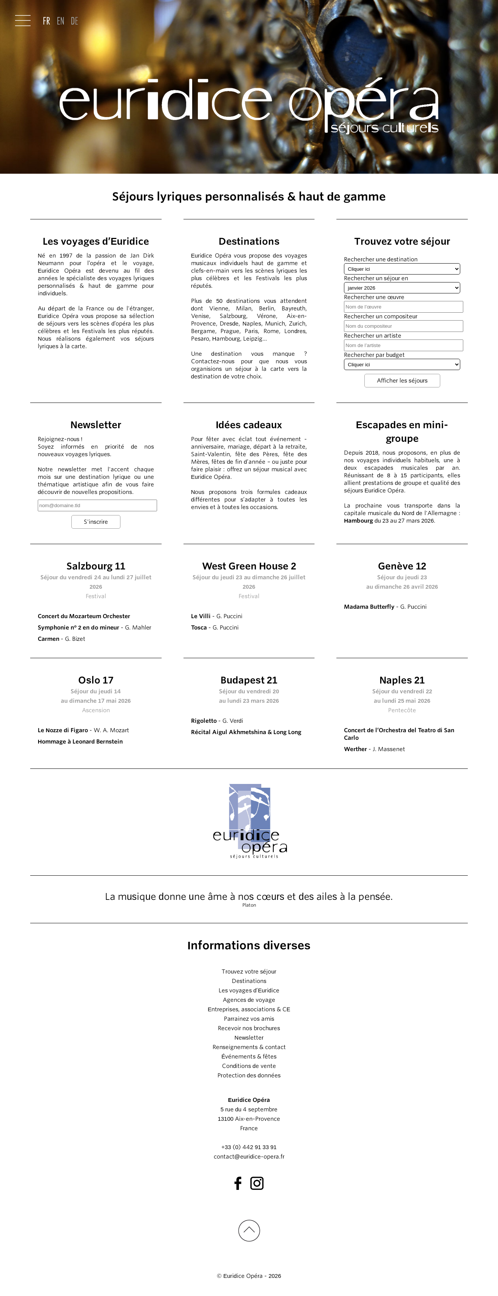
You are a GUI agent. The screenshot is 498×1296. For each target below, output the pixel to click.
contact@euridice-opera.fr (249, 1156)
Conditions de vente (249, 1066)
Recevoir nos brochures (249, 1028)
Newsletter (249, 1037)
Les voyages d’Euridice (249, 990)
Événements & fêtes (248, 1056)
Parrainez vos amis (249, 1018)
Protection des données (249, 1075)
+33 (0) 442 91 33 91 (248, 1147)
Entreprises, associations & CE (249, 1009)
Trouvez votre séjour (249, 971)
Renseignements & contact (249, 1047)
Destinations (249, 981)
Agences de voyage (249, 1000)
